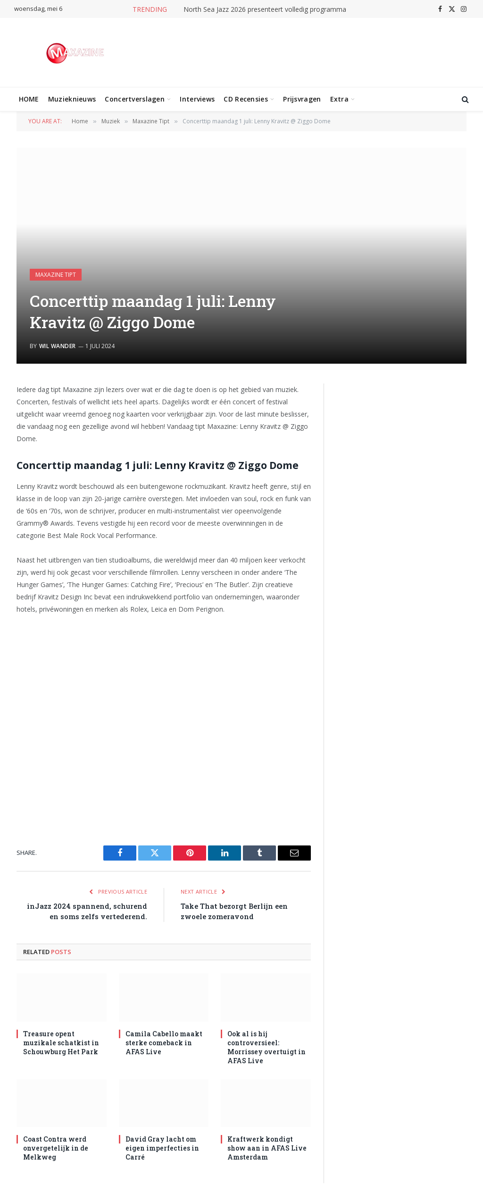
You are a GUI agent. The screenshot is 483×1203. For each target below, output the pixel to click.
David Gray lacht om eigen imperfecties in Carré (162, 1148)
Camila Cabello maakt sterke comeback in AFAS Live (163, 1042)
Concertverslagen (134, 98)
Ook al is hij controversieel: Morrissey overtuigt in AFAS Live (266, 1047)
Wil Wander (57, 346)
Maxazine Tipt (55, 275)
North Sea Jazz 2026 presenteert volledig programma (264, 9)
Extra (339, 98)
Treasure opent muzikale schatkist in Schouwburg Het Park (61, 1042)
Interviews (197, 98)
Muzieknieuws (72, 98)
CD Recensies (245, 98)
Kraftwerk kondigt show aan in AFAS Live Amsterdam (267, 1148)
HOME (29, 98)
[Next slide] (457, 417)
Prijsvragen (302, 98)
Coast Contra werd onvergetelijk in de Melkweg (55, 1148)
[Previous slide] (344, 417)
